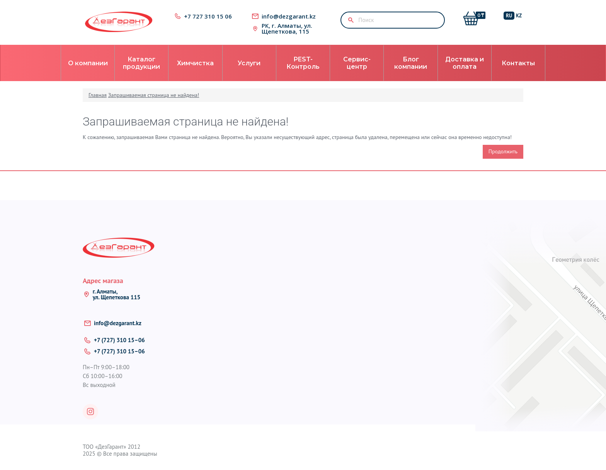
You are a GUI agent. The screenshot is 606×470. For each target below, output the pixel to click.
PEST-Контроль (303, 63)
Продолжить (503, 151)
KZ (519, 15)
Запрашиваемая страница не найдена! (153, 95)
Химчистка (195, 63)
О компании (88, 63)
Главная (98, 95)
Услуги (249, 63)
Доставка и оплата (464, 63)
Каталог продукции (141, 63)
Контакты (518, 63)
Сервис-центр (357, 63)
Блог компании (410, 63)
